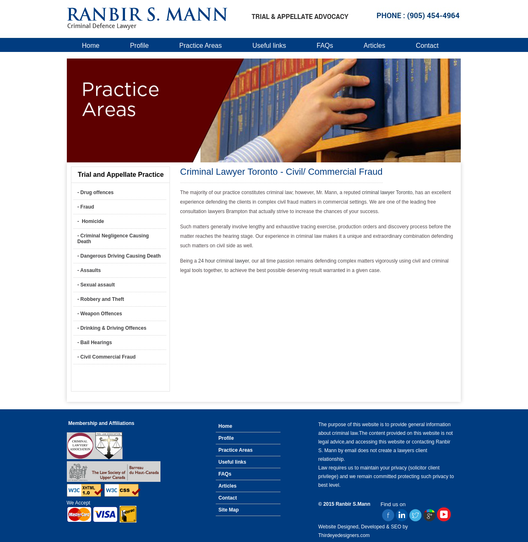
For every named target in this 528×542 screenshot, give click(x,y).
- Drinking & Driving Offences (112, 328)
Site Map (229, 510)
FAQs (325, 45)
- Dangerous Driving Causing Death (119, 256)
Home (91, 45)
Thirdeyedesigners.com (344, 535)
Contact (427, 45)
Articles (374, 45)
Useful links (269, 45)
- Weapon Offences (100, 314)
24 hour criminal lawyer (223, 261)
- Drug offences (96, 192)
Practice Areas (200, 45)
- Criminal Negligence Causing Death (113, 238)
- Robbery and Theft (101, 299)
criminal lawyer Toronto (387, 192)
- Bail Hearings (95, 342)
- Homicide (91, 221)
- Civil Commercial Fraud (107, 357)
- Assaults (89, 270)
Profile (139, 45)
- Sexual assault (96, 285)
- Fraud (86, 207)
